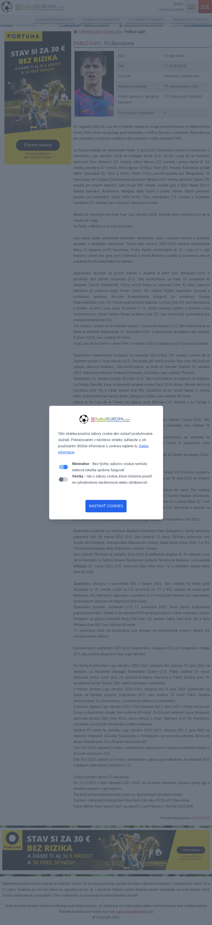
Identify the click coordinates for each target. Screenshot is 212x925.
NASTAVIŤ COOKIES (106, 506)
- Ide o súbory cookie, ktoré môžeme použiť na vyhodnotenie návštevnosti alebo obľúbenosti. (112, 479)
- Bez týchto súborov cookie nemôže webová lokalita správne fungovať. (109, 467)
